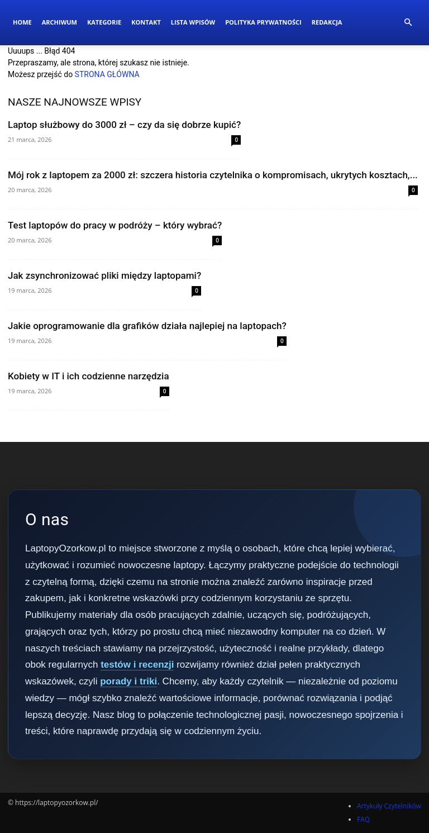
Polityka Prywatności (263, 22)
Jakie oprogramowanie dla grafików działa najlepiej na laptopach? (147, 325)
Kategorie (104, 22)
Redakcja (327, 22)
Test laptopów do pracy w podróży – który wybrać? (115, 225)
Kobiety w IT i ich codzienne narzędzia (88, 376)
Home (22, 22)
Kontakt (146, 22)
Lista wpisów (193, 22)
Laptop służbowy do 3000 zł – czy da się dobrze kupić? (124, 124)
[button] (407, 22)
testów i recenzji (137, 664)
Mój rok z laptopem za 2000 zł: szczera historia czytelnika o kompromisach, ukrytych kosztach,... (213, 174)
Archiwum (59, 22)
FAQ (363, 819)
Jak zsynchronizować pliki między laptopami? (104, 275)
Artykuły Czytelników (389, 806)
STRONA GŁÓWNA (107, 74)
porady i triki (128, 681)
